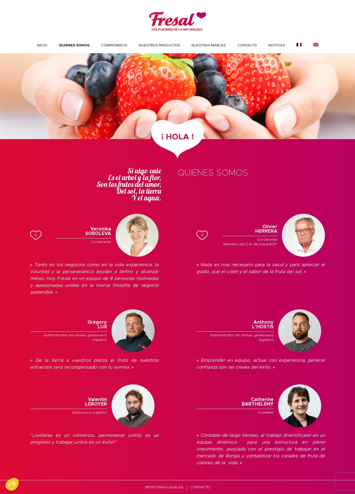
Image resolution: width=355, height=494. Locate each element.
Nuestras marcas (209, 45)
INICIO (42, 45)
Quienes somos (74, 45)
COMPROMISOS (114, 45)
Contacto (247, 45)
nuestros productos (159, 45)
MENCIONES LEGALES (164, 487)
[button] (12, 484)
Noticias (276, 45)
